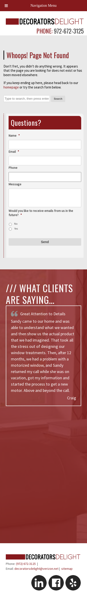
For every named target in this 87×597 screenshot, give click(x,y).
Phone (13, 168)
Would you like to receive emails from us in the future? (41, 213)
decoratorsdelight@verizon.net (36, 568)
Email (14, 151)
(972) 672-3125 (26, 564)
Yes (16, 228)
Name (14, 135)
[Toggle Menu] (6, 5)
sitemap (67, 568)
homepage (11, 87)
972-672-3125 (68, 31)
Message (15, 184)
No (15, 223)
